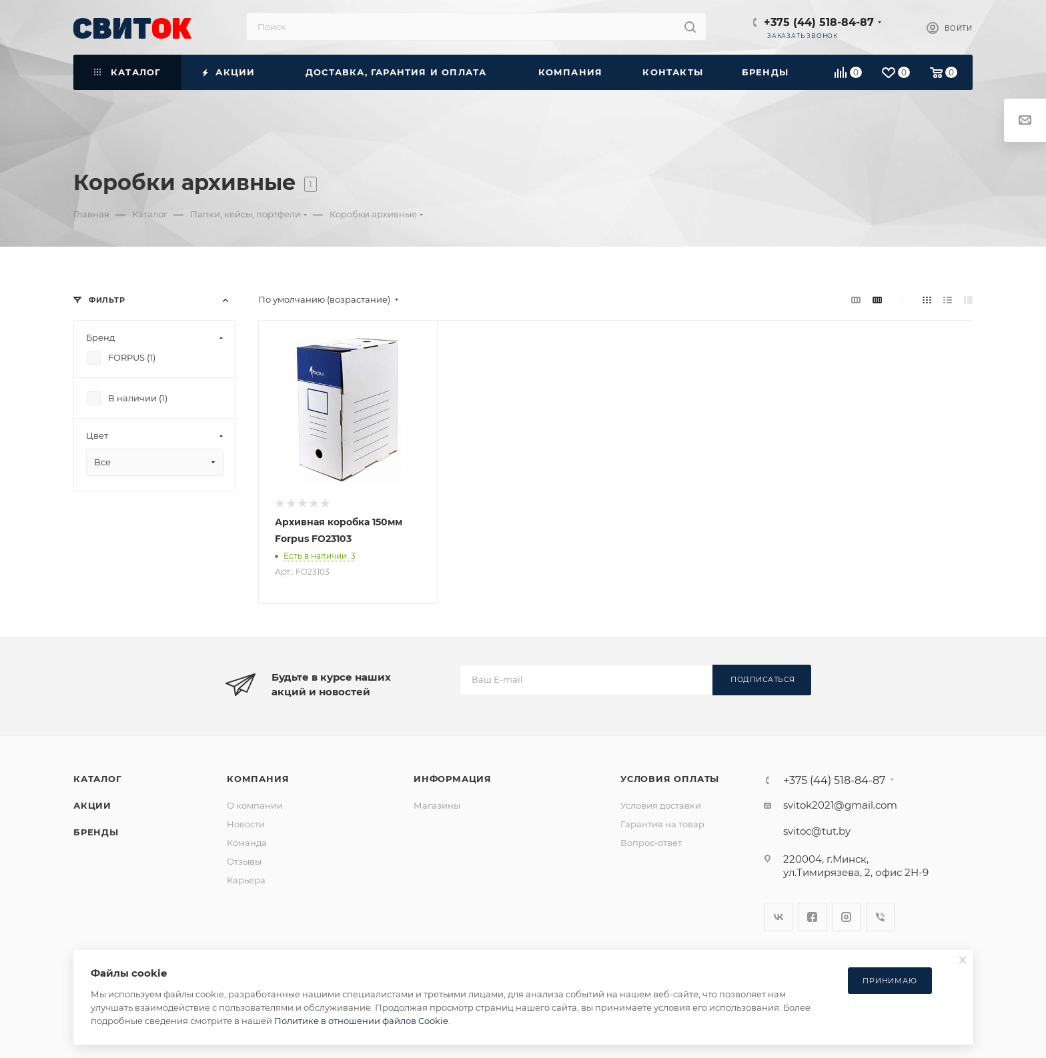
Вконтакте (778, 917)
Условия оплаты (669, 778)
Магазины (437, 805)
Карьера (246, 880)
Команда (247, 842)
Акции (92, 805)
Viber (880, 917)
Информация (453, 778)
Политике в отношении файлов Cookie (361, 1020)
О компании (255, 805)
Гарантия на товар (662, 824)
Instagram (846, 917)
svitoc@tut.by (817, 831)
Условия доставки (660, 805)
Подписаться (762, 679)
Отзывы (244, 861)
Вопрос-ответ (651, 842)
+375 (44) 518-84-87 (819, 22)
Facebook (812, 917)
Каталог (97, 778)
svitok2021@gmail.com (840, 805)
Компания (258, 778)
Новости (246, 824)
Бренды (96, 832)
